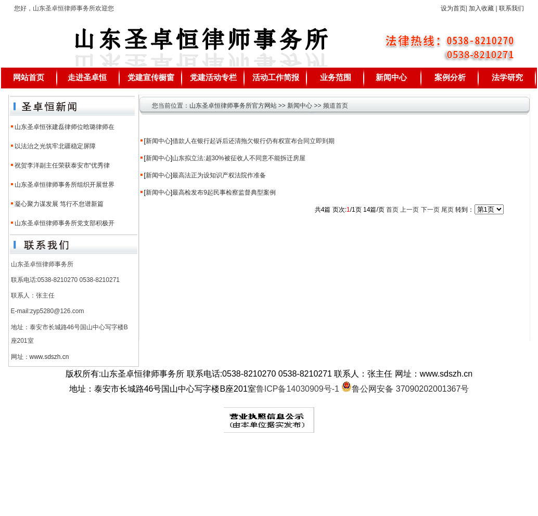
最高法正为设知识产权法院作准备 (219, 175)
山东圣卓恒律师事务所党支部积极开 (64, 223)
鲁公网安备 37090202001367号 (405, 388)
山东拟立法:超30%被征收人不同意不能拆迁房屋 (238, 158)
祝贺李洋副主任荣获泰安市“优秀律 (62, 165)
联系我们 (511, 8)
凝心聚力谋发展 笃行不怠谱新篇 (59, 204)
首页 (392, 209)
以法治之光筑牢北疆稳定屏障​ (55, 146)
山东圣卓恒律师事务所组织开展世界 (64, 184)
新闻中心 (299, 105)
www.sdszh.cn (49, 356)
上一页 (409, 209)
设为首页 (453, 8)
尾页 (447, 209)
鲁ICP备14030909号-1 (297, 388)
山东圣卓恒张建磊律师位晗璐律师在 (64, 127)
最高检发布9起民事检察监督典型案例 (224, 192)
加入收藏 (481, 8)
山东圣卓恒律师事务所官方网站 (233, 105)
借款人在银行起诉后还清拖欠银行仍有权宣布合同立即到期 (253, 141)
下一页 (430, 209)
